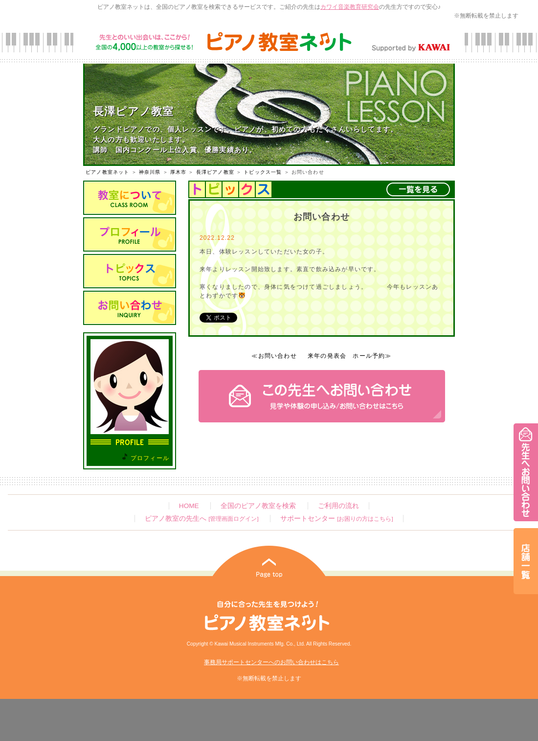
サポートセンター (336, 518)
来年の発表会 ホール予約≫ (350, 355)
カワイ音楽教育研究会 (349, 6)
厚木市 (178, 172)
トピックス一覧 (263, 172)
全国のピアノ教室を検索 (258, 505)
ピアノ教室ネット (108, 172)
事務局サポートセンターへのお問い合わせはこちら (271, 662)
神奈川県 (150, 172)
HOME (189, 505)
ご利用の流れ (338, 505)
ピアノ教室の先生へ (201, 518)
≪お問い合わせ (273, 355)
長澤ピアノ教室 (215, 172)
